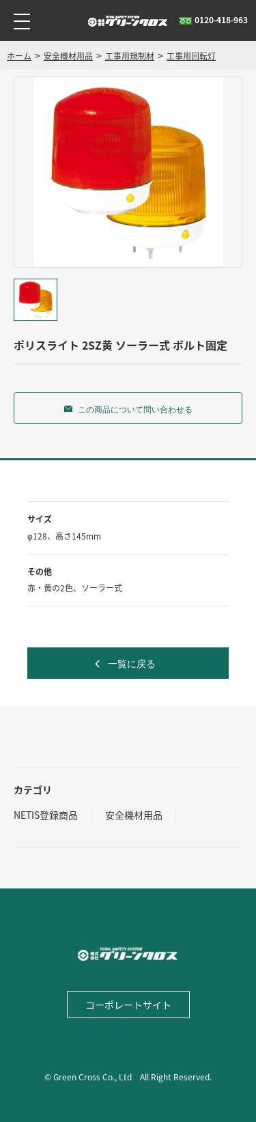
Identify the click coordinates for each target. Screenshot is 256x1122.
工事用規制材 (129, 56)
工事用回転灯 (191, 56)
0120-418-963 (214, 20)
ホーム (19, 56)
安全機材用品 (68, 56)
